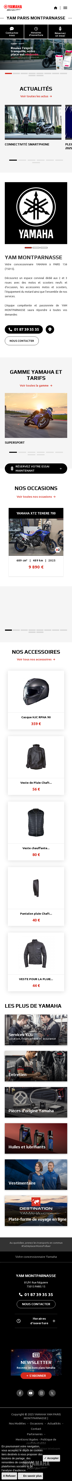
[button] (8, 73)
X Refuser (9, 1475)
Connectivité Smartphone (27, 144)
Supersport (15, 442)
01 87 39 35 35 (24, 329)
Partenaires (35, 1434)
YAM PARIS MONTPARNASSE (36, 17)
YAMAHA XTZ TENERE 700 (36, 513)
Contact (36, 1428)
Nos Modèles (17, 1423)
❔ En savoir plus (30, 1475)
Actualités (54, 1423)
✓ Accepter (51, 1458)
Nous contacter (22, 340)
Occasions (36, 1423)
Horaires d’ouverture (36, 1321)
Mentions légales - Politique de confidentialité (36, 1441)
